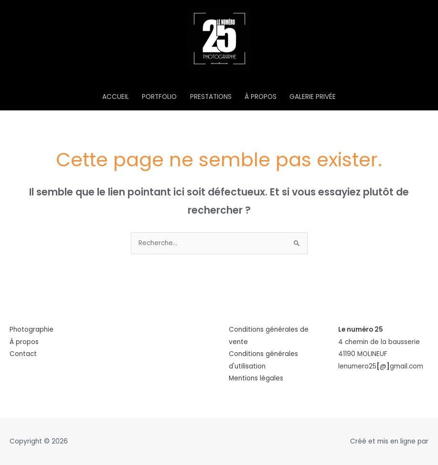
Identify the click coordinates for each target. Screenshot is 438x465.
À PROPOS (261, 96)
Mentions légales (256, 378)
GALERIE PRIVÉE (312, 96)
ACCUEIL (115, 96)
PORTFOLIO (159, 96)
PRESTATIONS (211, 96)
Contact (23, 353)
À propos (24, 341)
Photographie (31, 329)
